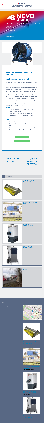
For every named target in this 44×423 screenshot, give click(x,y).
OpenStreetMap (35, 319)
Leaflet (32, 319)
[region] (22, 25)
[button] (1, 25)
